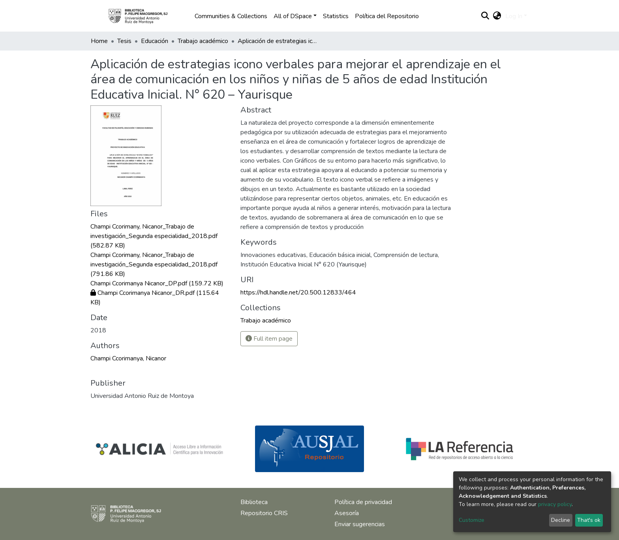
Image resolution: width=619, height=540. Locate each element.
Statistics (336, 16)
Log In (513, 16)
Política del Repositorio (387, 16)
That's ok (588, 520)
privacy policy (555, 504)
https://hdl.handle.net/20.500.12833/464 (298, 292)
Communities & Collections (231, 16)
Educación (154, 41)
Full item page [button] (269, 338)
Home (99, 41)
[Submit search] (485, 16)
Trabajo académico (203, 41)
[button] (497, 16)
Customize (471, 520)
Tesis (124, 41)
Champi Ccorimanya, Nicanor (128, 358)
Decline (560, 520)
